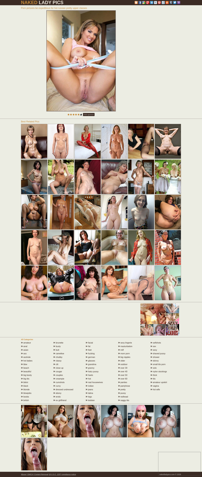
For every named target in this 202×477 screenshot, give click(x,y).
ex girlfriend (59, 400)
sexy (153, 350)
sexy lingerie (125, 343)
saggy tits (123, 400)
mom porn (124, 353)
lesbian (90, 400)
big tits (25, 379)
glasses (90, 361)
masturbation (125, 346)
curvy (57, 386)
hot (88, 379)
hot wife (155, 389)
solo (153, 368)
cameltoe (58, 353)
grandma (91, 364)
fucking (90, 353)
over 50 (122, 375)
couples (58, 375)
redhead (123, 397)
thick (153, 375)
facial (89, 343)
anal (24, 346)
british (25, 400)
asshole (26, 357)
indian (90, 386)
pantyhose (124, 386)
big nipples (124, 357)
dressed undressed (63, 389)
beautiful (26, 371)
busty (57, 346)
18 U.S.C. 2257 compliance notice (62, 474)
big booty (26, 375)
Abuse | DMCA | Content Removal (34, 474)
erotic (57, 397)
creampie (58, 379)
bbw (24, 364)
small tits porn (158, 364)
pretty (122, 389)
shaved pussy (157, 353)
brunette (58, 343)
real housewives (94, 382)
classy (57, 361)
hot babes (26, 361)
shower (154, 357)
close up (58, 368)
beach (25, 368)
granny (90, 368)
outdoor (123, 364)
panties (122, 382)
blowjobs (26, 393)
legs (89, 397)
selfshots (155, 343)
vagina (154, 386)
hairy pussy (92, 371)
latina (89, 393)
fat (88, 346)
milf (121, 350)
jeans (89, 389)
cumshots (59, 382)
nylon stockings (158, 371)
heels (89, 375)
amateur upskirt (158, 382)
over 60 (122, 379)
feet (88, 350)
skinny (154, 361)
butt (56, 350)
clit (55, 364)
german (90, 357)
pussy (122, 393)
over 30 (122, 368)
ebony (57, 393)
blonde (25, 389)
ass (24, 353)
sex (153, 346)
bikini (24, 382)
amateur (26, 343)
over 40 (122, 371)
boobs (25, 397)
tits (152, 379)
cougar (57, 371)
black (24, 386)
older (121, 361)
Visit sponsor (89, 114)
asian (24, 350)
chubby (57, 357)
